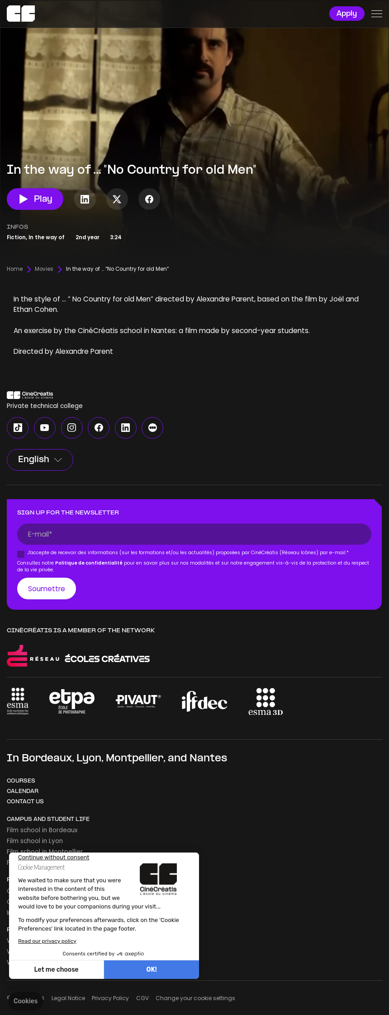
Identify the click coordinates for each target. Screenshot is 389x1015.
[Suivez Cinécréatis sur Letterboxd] (152, 428)
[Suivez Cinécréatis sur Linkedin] (85, 199)
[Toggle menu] (376, 14)
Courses (21, 781)
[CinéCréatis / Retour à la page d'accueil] (21, 14)
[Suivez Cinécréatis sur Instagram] (72, 428)
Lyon (88, 759)
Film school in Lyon (35, 841)
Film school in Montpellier (45, 852)
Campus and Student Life (48, 819)
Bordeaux (47, 759)
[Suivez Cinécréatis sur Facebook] (149, 199)
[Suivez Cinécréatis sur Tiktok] (17, 428)
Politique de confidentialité (89, 563)
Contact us (25, 802)
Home (15, 269)
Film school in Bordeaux (42, 830)
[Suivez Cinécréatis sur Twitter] (117, 199)
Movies (44, 269)
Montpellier (134, 759)
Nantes (208, 759)
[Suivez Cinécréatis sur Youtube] (45, 428)
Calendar (22, 791)
